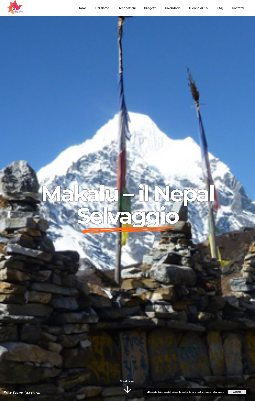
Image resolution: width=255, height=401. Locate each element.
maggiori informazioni (214, 392)
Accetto (237, 392)
